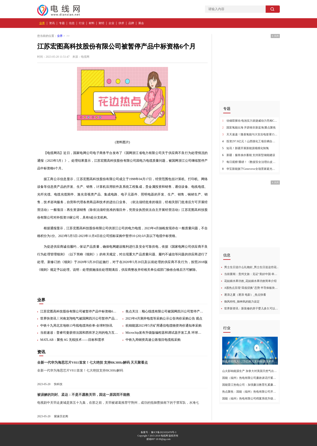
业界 (42, 23)
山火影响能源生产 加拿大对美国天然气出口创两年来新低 (250, 371)
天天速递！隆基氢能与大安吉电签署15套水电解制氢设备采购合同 (250, 134)
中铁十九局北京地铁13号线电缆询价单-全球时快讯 (76, 325)
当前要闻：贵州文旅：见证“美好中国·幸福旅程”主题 (252, 274)
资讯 (52, 23)
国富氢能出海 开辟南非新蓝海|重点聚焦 (249, 127)
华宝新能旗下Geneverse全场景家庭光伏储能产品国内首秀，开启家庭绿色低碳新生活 (250, 168)
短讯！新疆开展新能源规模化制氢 (245, 148)
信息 (72, 23)
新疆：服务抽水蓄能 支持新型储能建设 (248, 155)
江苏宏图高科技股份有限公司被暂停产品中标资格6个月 (79, 311)
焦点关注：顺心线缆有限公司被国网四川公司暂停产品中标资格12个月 (165, 311)
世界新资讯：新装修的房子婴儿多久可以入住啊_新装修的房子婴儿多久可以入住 (252, 308)
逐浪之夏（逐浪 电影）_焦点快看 (245, 294)
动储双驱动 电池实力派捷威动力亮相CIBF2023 (250, 120)
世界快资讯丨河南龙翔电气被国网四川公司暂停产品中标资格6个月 (79, 318)
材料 (91, 23)
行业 (82, 23)
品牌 (131, 23)
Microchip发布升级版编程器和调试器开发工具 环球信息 (165, 332)
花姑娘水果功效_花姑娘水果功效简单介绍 (250, 280)
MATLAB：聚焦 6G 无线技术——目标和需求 (72, 339)
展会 (141, 23)
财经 (101, 23)
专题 (62, 23)
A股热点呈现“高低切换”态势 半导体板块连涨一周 (252, 287)
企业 (111, 23)
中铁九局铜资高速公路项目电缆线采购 (153, 339)
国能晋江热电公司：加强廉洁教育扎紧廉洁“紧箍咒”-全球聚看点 (250, 384)
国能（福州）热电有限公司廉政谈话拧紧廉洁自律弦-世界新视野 (250, 377)
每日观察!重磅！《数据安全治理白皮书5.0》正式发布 (250, 162)
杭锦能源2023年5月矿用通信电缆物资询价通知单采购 (164, 325)
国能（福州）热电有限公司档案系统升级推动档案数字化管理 (250, 398)
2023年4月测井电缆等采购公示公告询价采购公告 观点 (164, 318)
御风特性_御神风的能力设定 (242, 301)
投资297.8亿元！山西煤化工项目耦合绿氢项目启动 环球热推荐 (250, 141)
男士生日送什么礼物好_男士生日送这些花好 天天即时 (252, 267)
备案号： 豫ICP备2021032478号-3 (158, 432)
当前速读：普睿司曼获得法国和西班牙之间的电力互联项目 (79, 332)
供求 (121, 23)
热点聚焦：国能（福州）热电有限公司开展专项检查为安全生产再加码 (250, 391)
